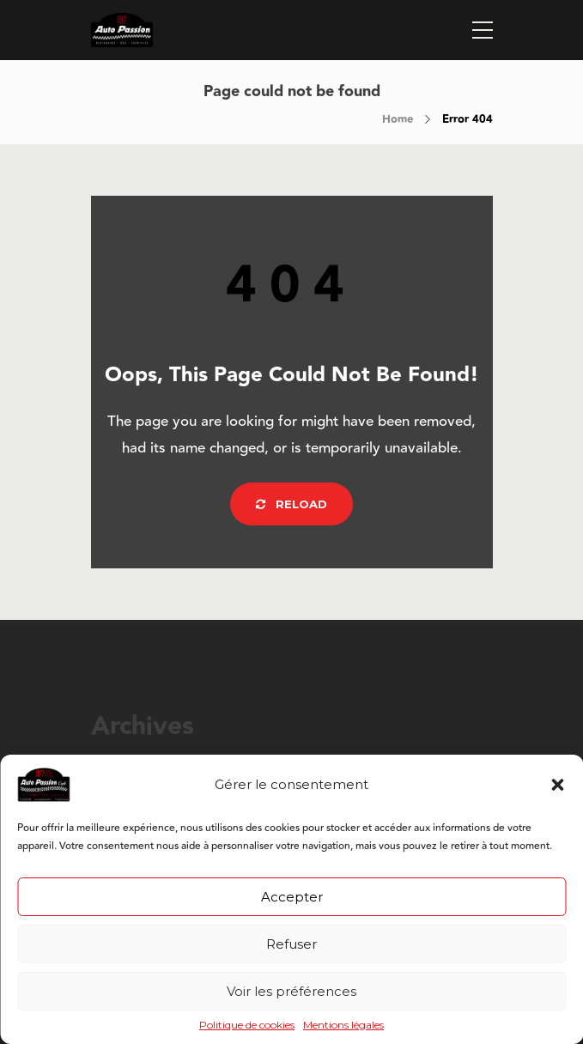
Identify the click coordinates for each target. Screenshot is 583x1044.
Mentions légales (343, 1025)
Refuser (291, 944)
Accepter (292, 897)
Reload (291, 504)
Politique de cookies (247, 1025)
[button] (557, 784)
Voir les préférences (291, 991)
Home (397, 119)
